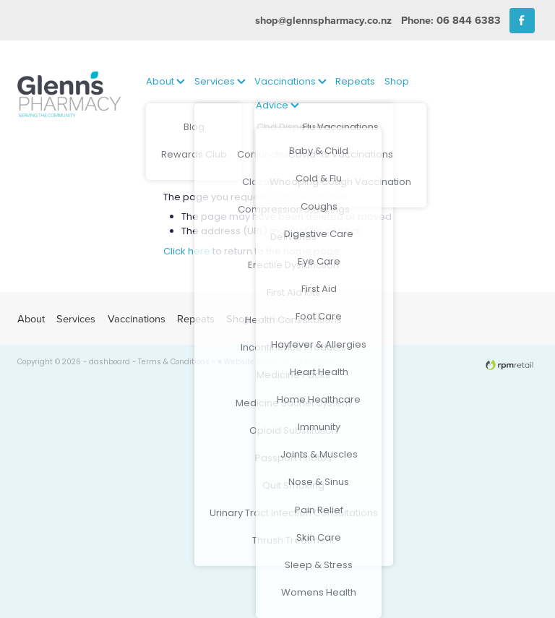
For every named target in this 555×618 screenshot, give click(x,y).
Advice (277, 105)
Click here (186, 251)
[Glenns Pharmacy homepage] (69, 94)
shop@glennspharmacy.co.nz (323, 19)
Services (220, 82)
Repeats (355, 82)
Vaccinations (290, 82)
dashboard (109, 363)
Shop (396, 82)
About (165, 82)
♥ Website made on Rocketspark (277, 363)
